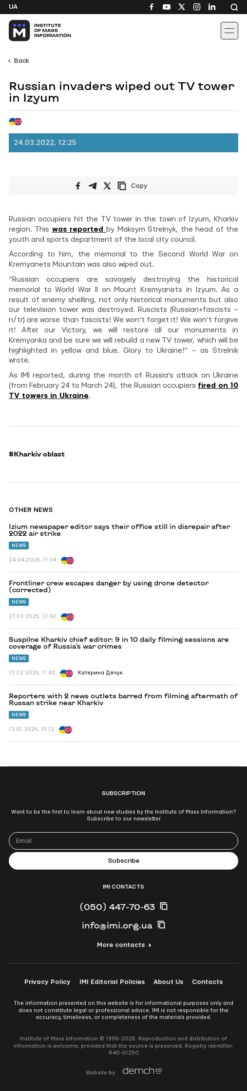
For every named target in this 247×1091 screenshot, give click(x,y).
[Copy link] (145, 186)
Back (21, 60)
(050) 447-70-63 (117, 906)
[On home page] (29, 30)
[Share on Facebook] (78, 186)
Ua (13, 6)
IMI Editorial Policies (112, 982)
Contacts (207, 982)
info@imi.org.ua (117, 925)
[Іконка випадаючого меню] (229, 30)
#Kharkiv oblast (37, 454)
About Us (168, 982)
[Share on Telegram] (92, 186)
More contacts (121, 945)
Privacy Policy (47, 982)
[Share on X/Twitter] (107, 186)
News (19, 545)
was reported (79, 229)
